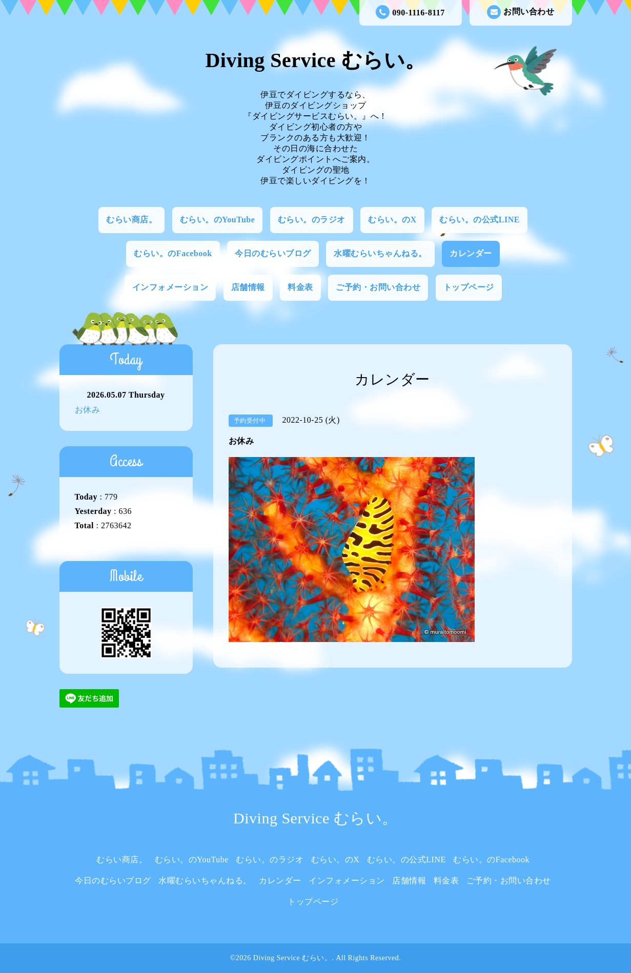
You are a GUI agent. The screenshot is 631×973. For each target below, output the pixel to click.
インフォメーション (170, 287)
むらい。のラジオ (311, 219)
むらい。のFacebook (173, 253)
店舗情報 (248, 287)
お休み (87, 409)
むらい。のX (392, 219)
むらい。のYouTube (217, 219)
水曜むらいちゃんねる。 (380, 253)
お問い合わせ (520, 12)
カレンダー (471, 253)
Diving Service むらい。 (315, 60)
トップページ (468, 287)
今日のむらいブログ (273, 253)
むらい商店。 (131, 219)
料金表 (300, 287)
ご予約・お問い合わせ (378, 287)
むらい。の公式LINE (479, 219)
